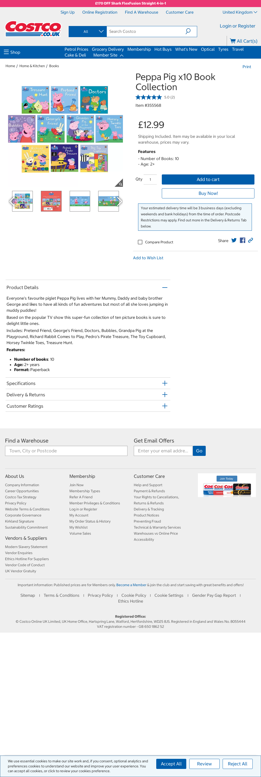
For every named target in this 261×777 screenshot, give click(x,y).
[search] (146, 31)
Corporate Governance (23, 515)
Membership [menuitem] (139, 49)
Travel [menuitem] (238, 49)
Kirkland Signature (19, 521)
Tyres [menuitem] (223, 49)
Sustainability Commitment (26, 527)
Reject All (237, 764)
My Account (78, 515)
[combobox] (87, 31)
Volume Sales (80, 533)
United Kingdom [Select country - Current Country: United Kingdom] (240, 12)
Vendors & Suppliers (26, 538)
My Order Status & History (90, 521)
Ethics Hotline (130, 601)
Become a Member (131, 585)
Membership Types (84, 491)
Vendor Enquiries (19, 553)
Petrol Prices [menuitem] (76, 49)
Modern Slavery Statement (26, 547)
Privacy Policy (15, 503)
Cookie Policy (133, 595)
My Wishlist (78, 527)
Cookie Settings (169, 595)
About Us (14, 476)
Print (247, 66)
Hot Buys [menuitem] (163, 49)
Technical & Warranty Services (157, 527)
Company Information (22, 485)
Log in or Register (83, 509)
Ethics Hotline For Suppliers (27, 559)
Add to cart (208, 179)
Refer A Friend (81, 497)
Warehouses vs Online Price (156, 533)
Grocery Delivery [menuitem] (108, 49)
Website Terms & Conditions (27, 509)
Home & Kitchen (32, 66)
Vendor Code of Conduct (25, 565)
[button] (191, 31)
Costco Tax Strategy (20, 497)
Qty (139, 179)
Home (10, 66)
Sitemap (27, 595)
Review (204, 764)
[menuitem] (34, 52)
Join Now (76, 485)
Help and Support (148, 485)
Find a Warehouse (141, 12)
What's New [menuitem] (186, 49)
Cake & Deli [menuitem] (75, 55)
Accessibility (144, 539)
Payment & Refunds (149, 491)
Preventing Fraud (147, 521)
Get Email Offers (154, 440)
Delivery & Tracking (149, 509)
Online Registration (99, 12)
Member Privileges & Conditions (94, 503)
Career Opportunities (22, 491)
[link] (234, 240)
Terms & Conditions (62, 595)
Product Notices (146, 515)
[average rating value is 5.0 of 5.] (153, 97)
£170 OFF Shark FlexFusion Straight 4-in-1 (130, 3)
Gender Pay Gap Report (214, 595)
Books (54, 66)
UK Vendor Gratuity (20, 571)
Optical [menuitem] (208, 49)
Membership (82, 476)
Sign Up (68, 12)
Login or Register (237, 26)
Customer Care (180, 12)
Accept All (171, 764)
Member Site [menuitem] (105, 55)
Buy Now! (208, 193)
